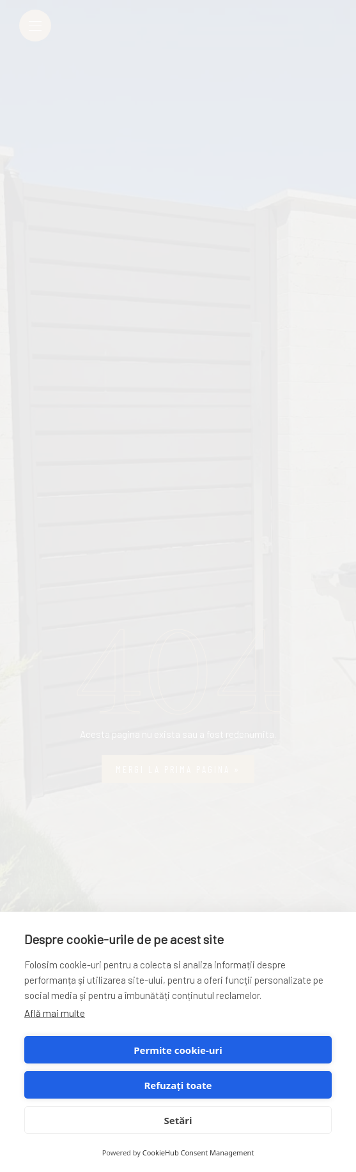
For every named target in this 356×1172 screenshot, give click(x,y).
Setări (178, 1120)
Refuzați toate (178, 1085)
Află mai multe (54, 1013)
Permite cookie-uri (178, 1050)
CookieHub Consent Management (198, 1152)
